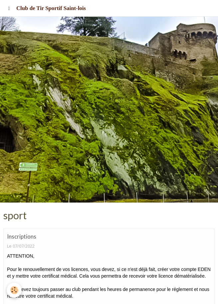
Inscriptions (21, 236)
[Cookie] (14, 290)
